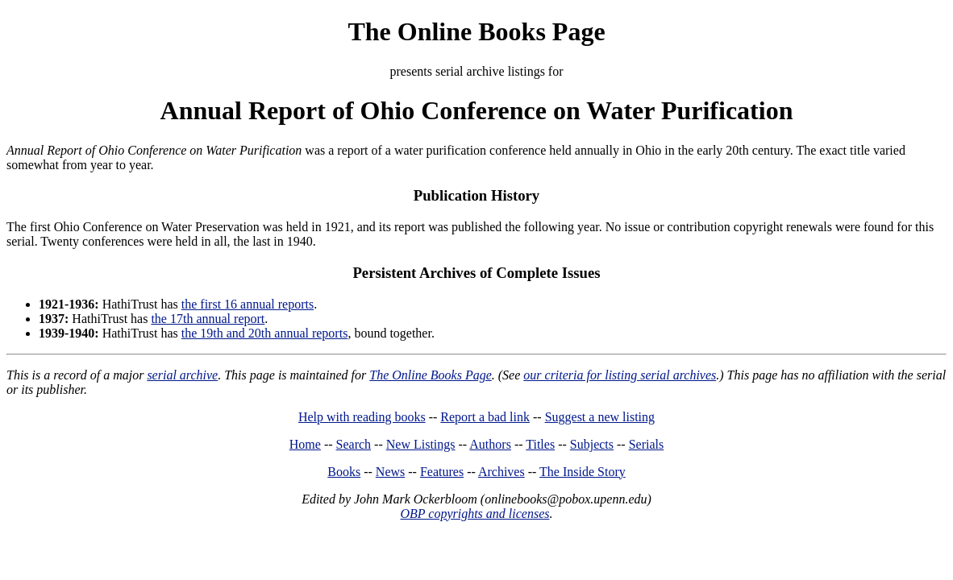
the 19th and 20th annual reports (264, 333)
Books (343, 471)
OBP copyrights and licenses (474, 513)
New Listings (421, 444)
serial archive (182, 375)
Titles (540, 444)
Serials (646, 444)
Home (305, 444)
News (390, 471)
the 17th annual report (207, 318)
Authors (490, 444)
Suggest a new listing (600, 417)
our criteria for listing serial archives (619, 375)
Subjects (592, 444)
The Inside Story (582, 471)
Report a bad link (485, 417)
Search (354, 444)
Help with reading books (362, 417)
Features (442, 471)
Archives (501, 471)
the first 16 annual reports (247, 304)
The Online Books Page (476, 31)
